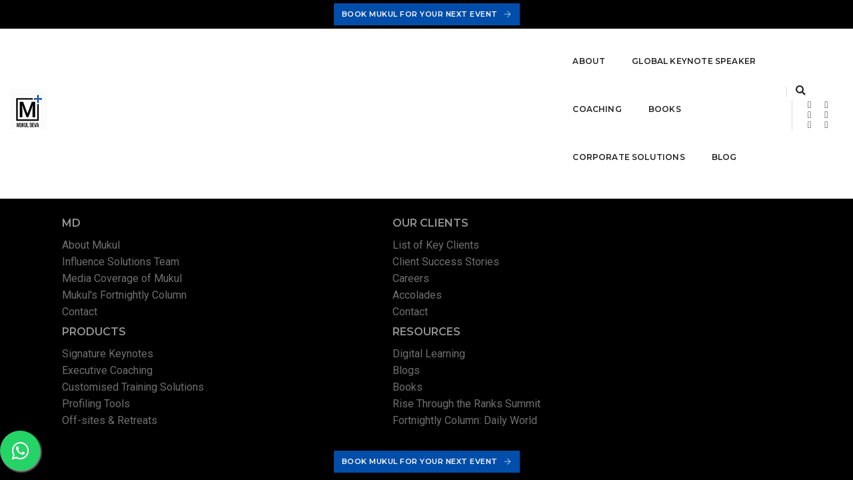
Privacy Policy (606, 406)
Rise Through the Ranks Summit (726, 299)
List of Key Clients (305, 249)
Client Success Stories (315, 265)
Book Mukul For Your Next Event (427, 14)
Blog (624, 60)
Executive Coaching (501, 265)
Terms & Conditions (682, 406)
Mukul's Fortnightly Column (129, 299)
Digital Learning (688, 249)
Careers (280, 282)
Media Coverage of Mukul (127, 282)
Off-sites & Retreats (504, 315)
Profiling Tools (490, 299)
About (145, 60)
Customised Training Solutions (527, 282)
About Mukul (96, 249)
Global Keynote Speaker (250, 60)
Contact (84, 315)
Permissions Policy (767, 406)
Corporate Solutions (529, 60)
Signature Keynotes (502, 249)
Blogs (665, 265)
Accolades (286, 299)
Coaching (363, 60)
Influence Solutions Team (125, 265)
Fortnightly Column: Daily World (724, 315)
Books (430, 60)
